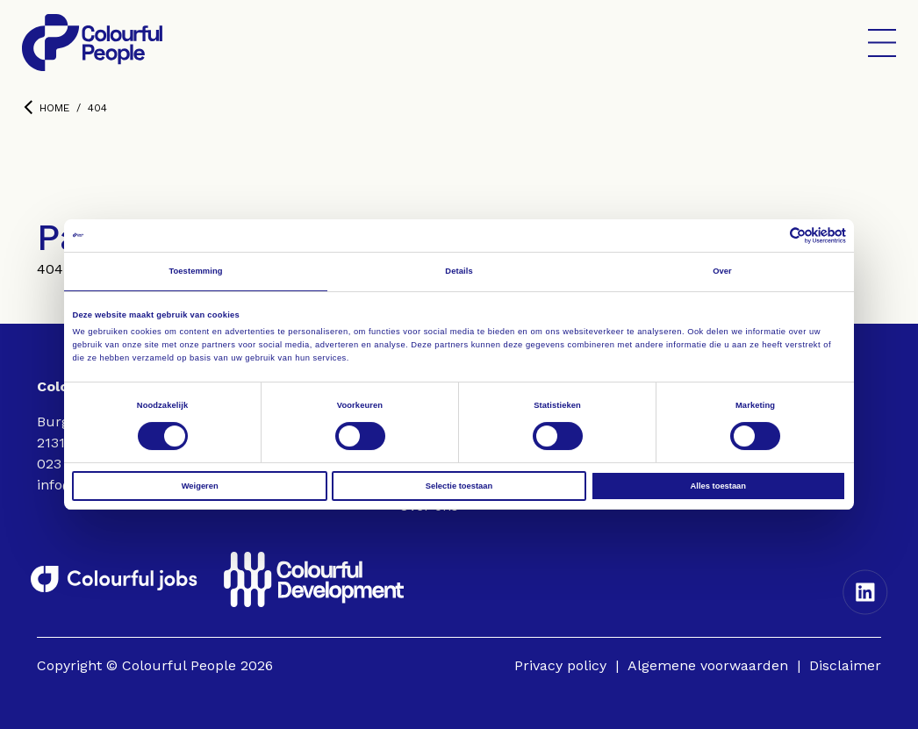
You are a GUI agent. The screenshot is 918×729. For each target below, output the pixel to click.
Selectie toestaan (459, 486)
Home (46, 107)
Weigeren (200, 486)
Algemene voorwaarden (708, 665)
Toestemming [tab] (195, 271)
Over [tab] (722, 271)
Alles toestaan (718, 486)
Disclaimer (845, 665)
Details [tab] (458, 271)
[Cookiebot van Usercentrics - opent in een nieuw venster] (769, 235)
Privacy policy (560, 665)
